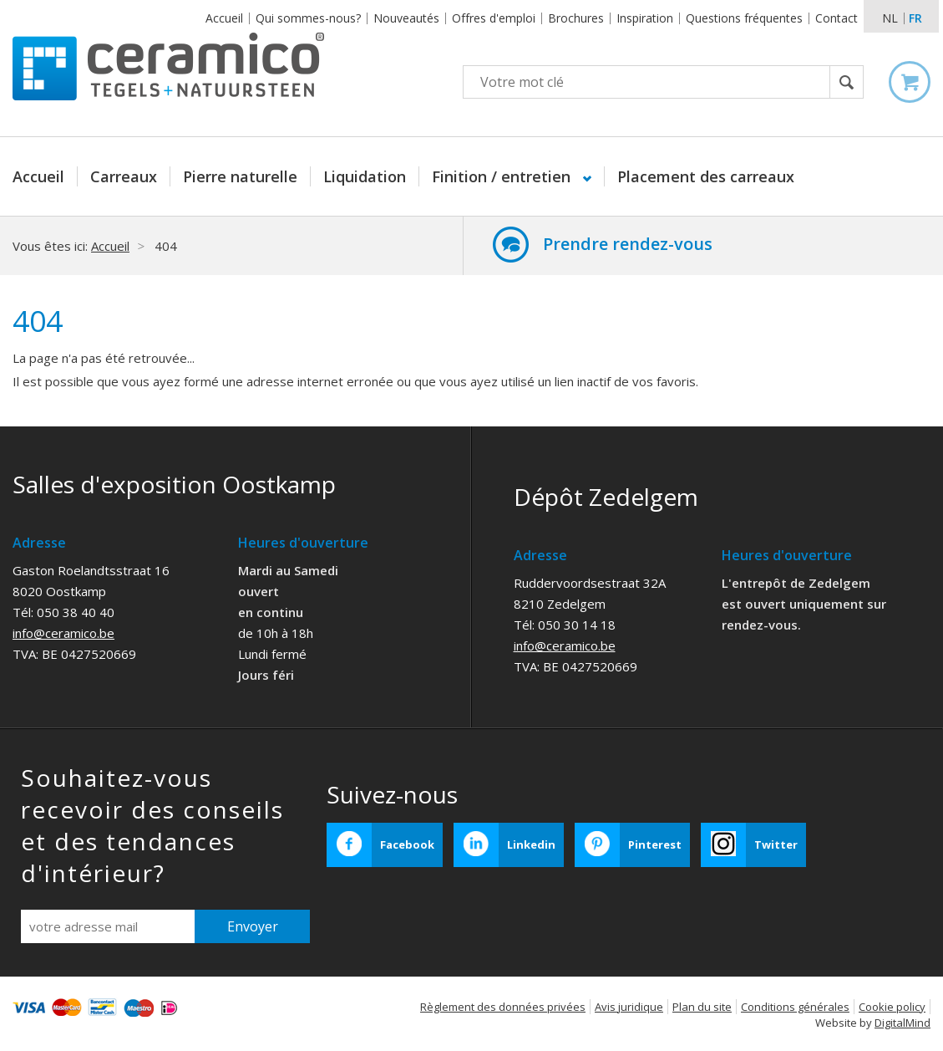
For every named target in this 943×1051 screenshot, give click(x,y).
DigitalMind (902, 1022)
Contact (836, 18)
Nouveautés (406, 18)
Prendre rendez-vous (627, 243)
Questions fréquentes (744, 18)
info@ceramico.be (63, 633)
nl (890, 18)
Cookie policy (892, 1006)
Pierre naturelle (240, 176)
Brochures (576, 18)
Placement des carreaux (705, 176)
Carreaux (123, 176)
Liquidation (364, 176)
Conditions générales (795, 1006)
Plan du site (702, 1006)
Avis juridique (629, 1006)
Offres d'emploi (493, 18)
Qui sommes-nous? (308, 18)
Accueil (224, 18)
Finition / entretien (503, 176)
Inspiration (644, 18)
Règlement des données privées (503, 1006)
